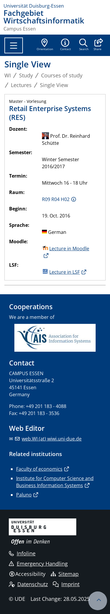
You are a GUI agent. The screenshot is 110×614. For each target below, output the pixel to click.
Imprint (66, 584)
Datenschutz (28, 584)
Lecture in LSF (64, 272)
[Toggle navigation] (13, 45)
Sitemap (65, 573)
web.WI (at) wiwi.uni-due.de (52, 439)
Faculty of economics (39, 469)
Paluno (24, 494)
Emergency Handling (38, 563)
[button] (97, 45)
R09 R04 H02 (56, 199)
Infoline (22, 553)
